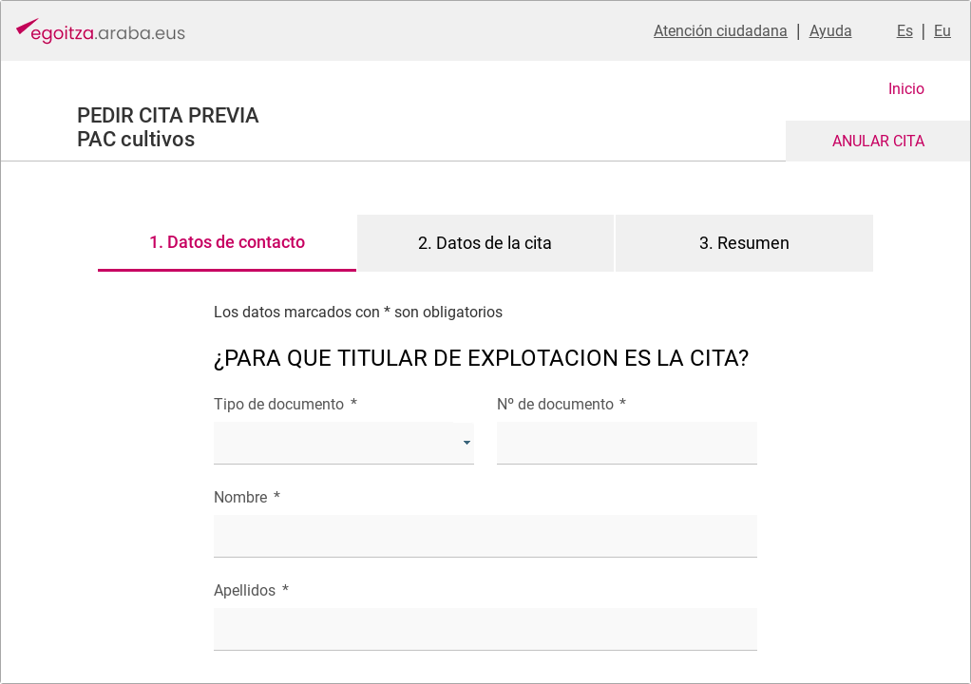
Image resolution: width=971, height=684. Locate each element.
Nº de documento (561, 404)
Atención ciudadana (721, 31)
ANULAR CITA (878, 141)
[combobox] (344, 443)
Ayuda (830, 31)
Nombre (246, 497)
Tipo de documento (285, 404)
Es (905, 31)
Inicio (906, 89)
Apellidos (251, 590)
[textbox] (627, 443)
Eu (942, 31)
